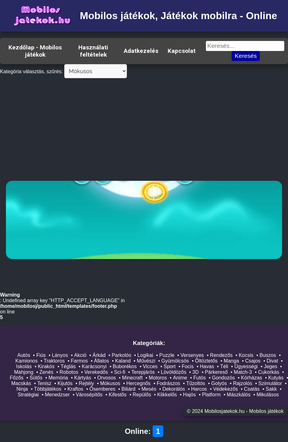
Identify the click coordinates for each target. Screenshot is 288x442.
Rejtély (86, 383)
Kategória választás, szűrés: (31, 71)
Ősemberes (102, 389)
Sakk (271, 389)
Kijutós (65, 383)
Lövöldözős (173, 372)
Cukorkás (268, 372)
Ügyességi (246, 366)
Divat (272, 360)
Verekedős (96, 372)
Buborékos (125, 366)
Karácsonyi (94, 366)
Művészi (146, 360)
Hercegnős (138, 383)
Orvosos (106, 377)
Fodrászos (168, 383)
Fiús (41, 355)
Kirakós (46, 366)
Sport (169, 366)
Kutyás (276, 377)
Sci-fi (119, 372)
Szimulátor (270, 383)
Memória (58, 377)
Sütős (35, 377)
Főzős (17, 377)
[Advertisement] (144, 131)
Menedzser (57, 394)
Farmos (79, 360)
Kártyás (82, 377)
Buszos (267, 355)
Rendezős (221, 355)
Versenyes (192, 355)
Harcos (199, 389)
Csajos (252, 360)
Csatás (252, 389)
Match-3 (243, 372)
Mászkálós (239, 394)
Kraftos (75, 389)
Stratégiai (28, 394)
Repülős (142, 394)
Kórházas (251, 377)
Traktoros (54, 360)
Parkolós (121, 355)
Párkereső (216, 372)
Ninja (22, 389)
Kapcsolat (182, 50)
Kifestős (118, 394)
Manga (231, 360)
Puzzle (166, 355)
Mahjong (23, 372)
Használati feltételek (93, 51)
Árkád (99, 355)
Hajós (189, 394)
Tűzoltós (195, 383)
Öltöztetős (206, 360)
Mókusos (110, 383)
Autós (23, 355)
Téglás (68, 366)
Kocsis (246, 355)
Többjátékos (47, 389)
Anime (180, 377)
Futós (199, 377)
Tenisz (44, 383)
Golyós (219, 383)
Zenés (46, 372)
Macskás (21, 383)
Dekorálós (173, 389)
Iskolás (24, 366)
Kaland (123, 360)
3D (195, 372)
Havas (207, 366)
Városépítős (89, 394)
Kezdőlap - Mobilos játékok (35, 51)
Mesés (149, 389)
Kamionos (26, 360)
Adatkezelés (141, 50)
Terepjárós (143, 372)
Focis (188, 366)
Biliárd (128, 389)
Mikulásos (268, 394)
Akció (80, 355)
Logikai (145, 355)
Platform (211, 394)
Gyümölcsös (175, 360)
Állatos (101, 360)
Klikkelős (167, 394)
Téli (224, 366)
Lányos (60, 355)
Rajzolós (242, 383)
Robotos (69, 372)
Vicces (150, 366)
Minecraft (132, 377)
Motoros (158, 377)
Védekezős (225, 389)
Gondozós (223, 377)
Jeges (270, 366)
